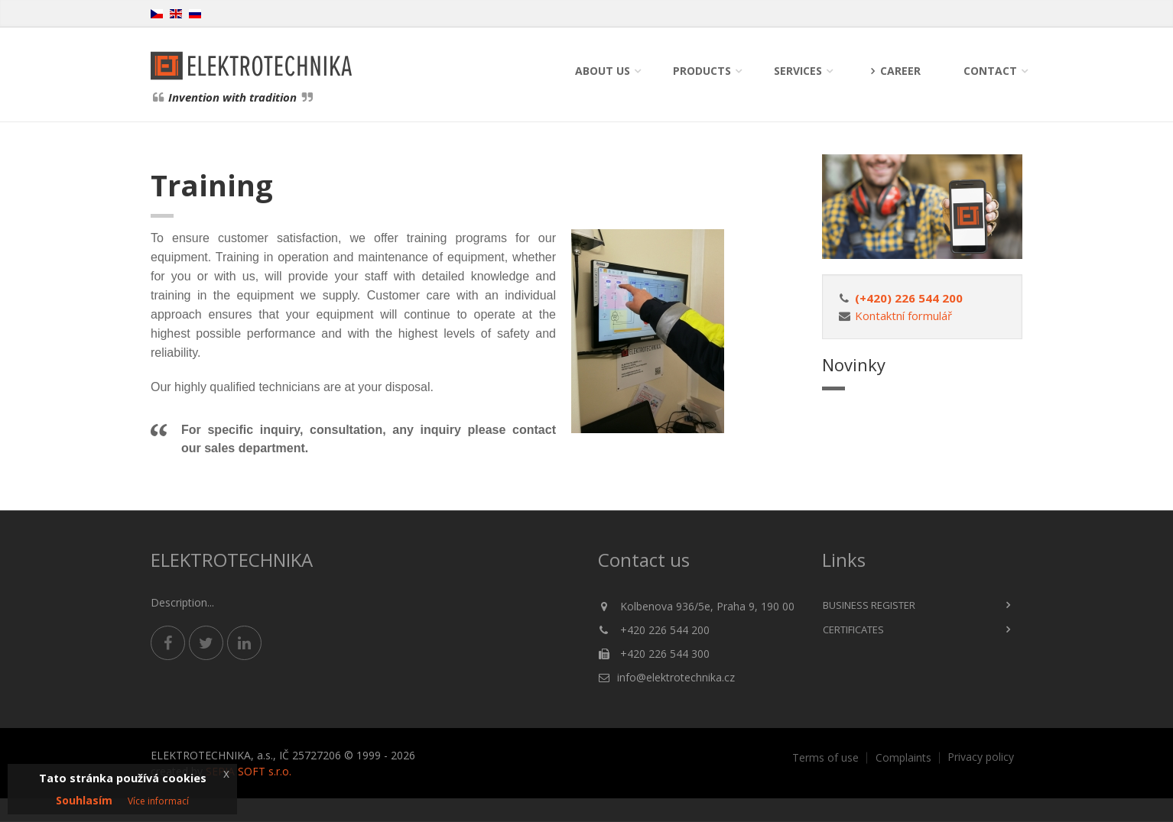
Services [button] (798, 70)
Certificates (853, 629)
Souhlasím (84, 800)
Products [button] (702, 70)
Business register (869, 605)
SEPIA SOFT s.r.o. (248, 771)
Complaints (903, 758)
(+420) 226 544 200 (909, 298)
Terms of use (825, 758)
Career (893, 70)
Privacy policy (980, 757)
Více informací (158, 800)
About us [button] (602, 70)
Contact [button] (990, 70)
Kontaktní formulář (903, 315)
